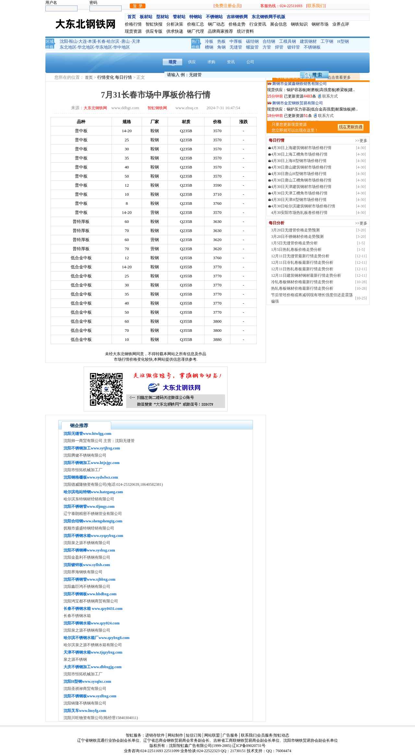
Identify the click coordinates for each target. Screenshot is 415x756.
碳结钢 (252, 41)
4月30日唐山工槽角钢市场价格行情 (301, 180)
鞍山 (73, 41)
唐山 (125, 41)
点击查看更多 (339, 77)
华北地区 (85, 47)
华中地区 (121, 47)
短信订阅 (193, 735)
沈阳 (64, 41)
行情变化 (106, 77)
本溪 (92, 41)
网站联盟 (212, 735)
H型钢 (343, 41)
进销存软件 (155, 735)
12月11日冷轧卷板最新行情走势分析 (302, 262)
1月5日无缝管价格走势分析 (294, 243)
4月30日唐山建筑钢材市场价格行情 (301, 167)
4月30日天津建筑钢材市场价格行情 (301, 186)
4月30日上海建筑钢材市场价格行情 (301, 147)
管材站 (179, 16)
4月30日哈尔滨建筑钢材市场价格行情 (303, 206)
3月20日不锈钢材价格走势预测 (297, 236)
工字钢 (327, 41)
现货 (172, 62)
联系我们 (315, 5)
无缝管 (236, 47)
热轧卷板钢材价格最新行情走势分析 (302, 288)
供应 (192, 62)
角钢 (221, 47)
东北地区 (68, 47)
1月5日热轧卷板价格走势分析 (296, 249)
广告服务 (230, 735)
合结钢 (269, 41)
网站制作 (175, 735)
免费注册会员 (227, 5)
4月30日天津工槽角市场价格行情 (299, 193)
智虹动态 (281, 735)
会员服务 (265, 735)
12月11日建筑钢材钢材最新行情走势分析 (306, 275)
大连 (82, 41)
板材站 (146, 16)
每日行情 (124, 77)
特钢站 (195, 16)
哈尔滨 (113, 41)
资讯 (231, 62)
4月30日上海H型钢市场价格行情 (298, 160)
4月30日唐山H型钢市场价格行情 (298, 173)
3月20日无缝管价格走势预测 (295, 230)
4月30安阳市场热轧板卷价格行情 (299, 212)
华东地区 (103, 47)
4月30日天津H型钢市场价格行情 (298, 199)
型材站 (162, 16)
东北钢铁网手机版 (268, 16)
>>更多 (361, 140)
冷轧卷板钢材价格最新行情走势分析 (302, 282)
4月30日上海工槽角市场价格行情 (299, 154)
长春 (101, 41)
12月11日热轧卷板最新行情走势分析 (302, 269)
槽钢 (209, 47)
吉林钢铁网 (237, 16)
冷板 (209, 41)
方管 (267, 47)
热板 (221, 41)
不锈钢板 (312, 47)
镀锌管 (293, 47)
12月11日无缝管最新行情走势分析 (300, 256)
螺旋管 (252, 47)
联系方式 (330, 97)
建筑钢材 (308, 41)
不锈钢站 (214, 16)
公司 (250, 62)
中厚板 (236, 41)
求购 (211, 62)
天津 (136, 41)
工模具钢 (287, 41)
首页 (131, 16)
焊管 (279, 47)
